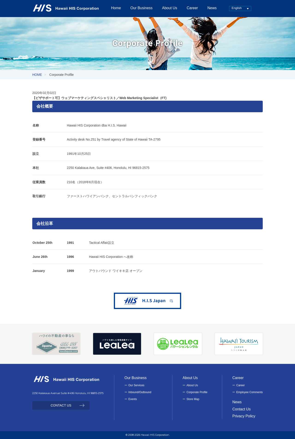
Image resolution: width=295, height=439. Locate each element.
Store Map (192, 399)
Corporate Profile (196, 392)
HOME (37, 75)
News (237, 402)
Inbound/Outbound (139, 392)
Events (132, 399)
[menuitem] (240, 8)
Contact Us (241, 409)
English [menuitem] (237, 8)
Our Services (136, 385)
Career (240, 385)
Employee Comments (249, 392)
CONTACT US (61, 405)
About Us (192, 385)
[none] (240, 8)
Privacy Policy (243, 416)
